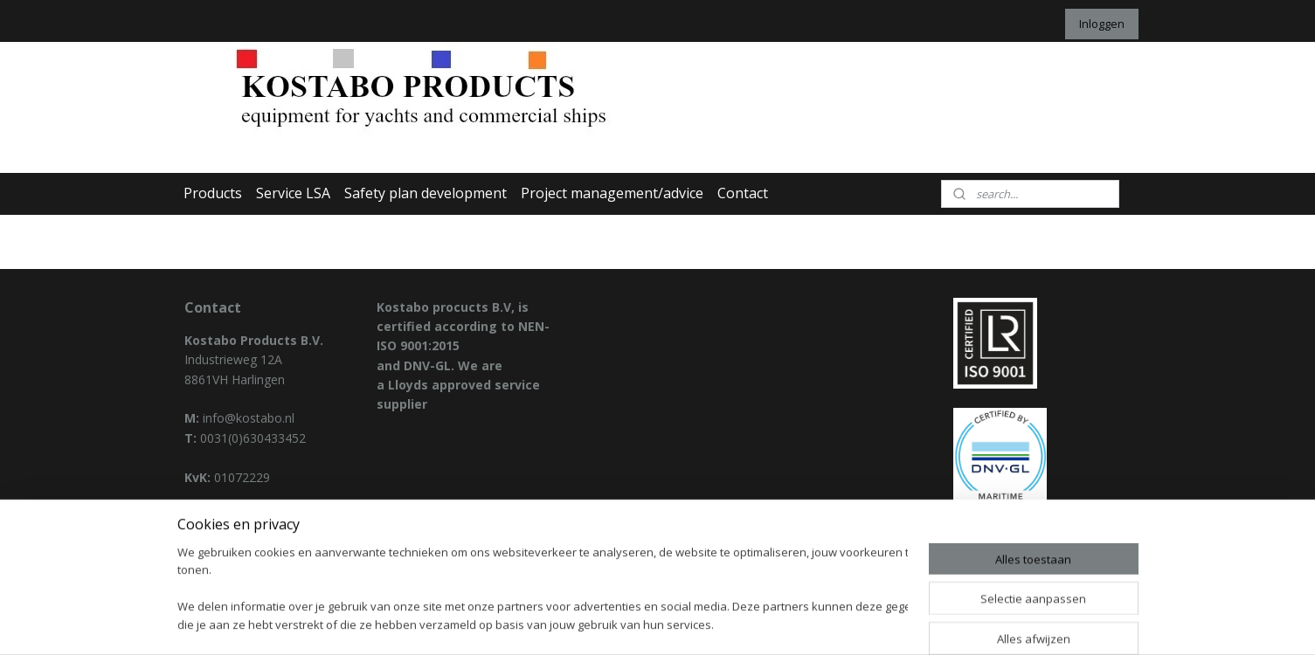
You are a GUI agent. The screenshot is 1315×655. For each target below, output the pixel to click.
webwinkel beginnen (702, 623)
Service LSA (293, 193)
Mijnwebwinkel (854, 623)
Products (212, 193)
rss (634, 623)
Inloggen (1102, 23)
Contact (742, 193)
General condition (234, 535)
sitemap (598, 623)
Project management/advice (612, 193)
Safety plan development (425, 193)
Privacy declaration (237, 515)
